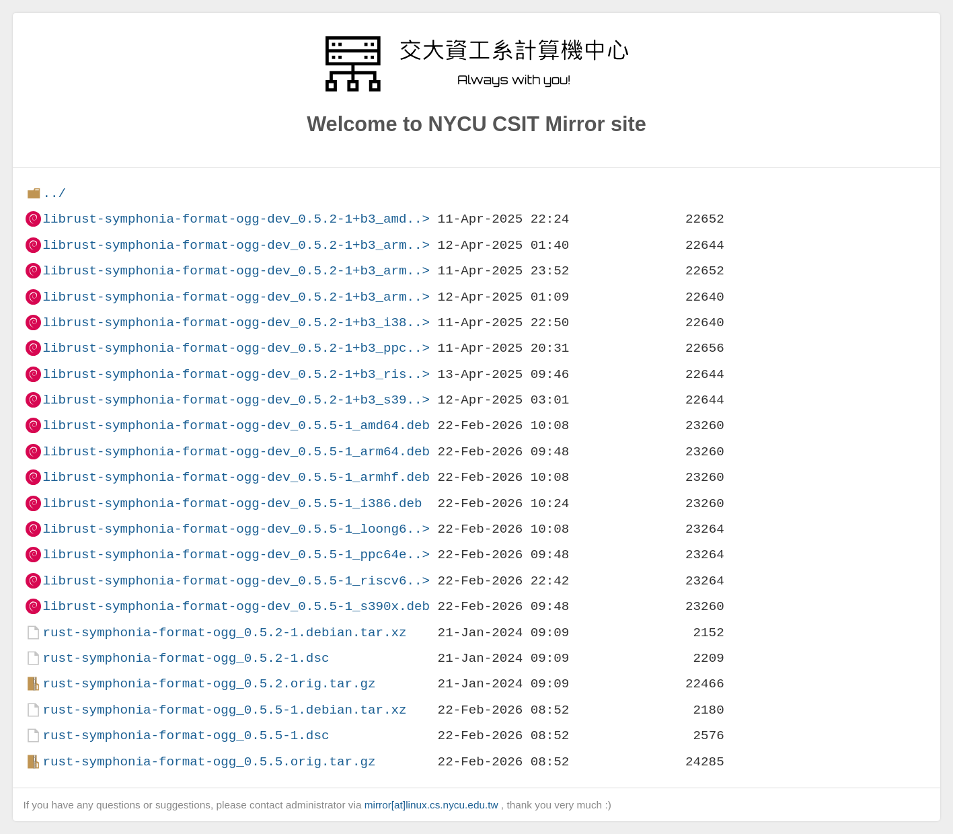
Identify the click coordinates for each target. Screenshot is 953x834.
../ (54, 193)
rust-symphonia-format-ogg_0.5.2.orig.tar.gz (208, 684)
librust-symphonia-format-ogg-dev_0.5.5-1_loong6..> (236, 529)
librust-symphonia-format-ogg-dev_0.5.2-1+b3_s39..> (236, 400)
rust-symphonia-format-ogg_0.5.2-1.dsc (185, 658)
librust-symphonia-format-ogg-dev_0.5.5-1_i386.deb (232, 503)
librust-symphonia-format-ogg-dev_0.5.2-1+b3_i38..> (236, 322)
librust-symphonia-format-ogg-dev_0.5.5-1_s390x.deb (236, 606)
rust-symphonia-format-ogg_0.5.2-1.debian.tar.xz (224, 632)
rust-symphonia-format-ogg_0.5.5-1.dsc (185, 735)
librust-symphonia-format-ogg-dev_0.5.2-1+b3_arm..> (236, 245)
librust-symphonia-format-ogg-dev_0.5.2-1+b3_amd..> (236, 219)
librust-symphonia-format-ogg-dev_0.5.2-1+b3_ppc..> (236, 348)
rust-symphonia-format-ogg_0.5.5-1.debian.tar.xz (224, 710)
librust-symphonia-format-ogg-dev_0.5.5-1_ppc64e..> (236, 554)
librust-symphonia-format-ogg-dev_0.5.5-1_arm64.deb (236, 452)
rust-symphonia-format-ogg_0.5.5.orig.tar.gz (208, 762)
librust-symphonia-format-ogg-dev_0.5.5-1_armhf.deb (236, 477)
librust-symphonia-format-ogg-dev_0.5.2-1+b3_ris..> (236, 374)
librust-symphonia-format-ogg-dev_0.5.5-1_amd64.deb (236, 425)
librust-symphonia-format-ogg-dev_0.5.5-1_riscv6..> (236, 581)
